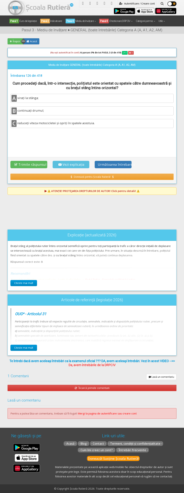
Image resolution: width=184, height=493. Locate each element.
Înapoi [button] (15, 41)
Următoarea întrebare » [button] (115, 164)
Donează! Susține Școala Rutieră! (113, 458)
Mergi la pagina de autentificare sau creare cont (107, 413)
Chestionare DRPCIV (114, 21)
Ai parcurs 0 (71, 52)
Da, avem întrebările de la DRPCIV (92, 365)
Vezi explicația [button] (71, 164)
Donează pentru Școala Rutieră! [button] (92, 176)
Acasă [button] (31, 41)
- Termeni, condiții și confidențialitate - (135, 444)
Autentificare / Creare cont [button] (137, 3)
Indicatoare (51, 21)
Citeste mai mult (23, 283)
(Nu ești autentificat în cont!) (65, 52)
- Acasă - (70, 444)
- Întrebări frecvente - (132, 450)
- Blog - (83, 444)
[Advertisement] (92, 141)
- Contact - (98, 444)
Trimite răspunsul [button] (30, 164)
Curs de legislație (23, 21)
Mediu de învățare (80, 21)
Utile (160, 21)
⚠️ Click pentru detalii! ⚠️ (93, 191)
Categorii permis (144, 21)
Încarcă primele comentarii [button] (92, 388)
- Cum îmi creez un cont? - (96, 450)
